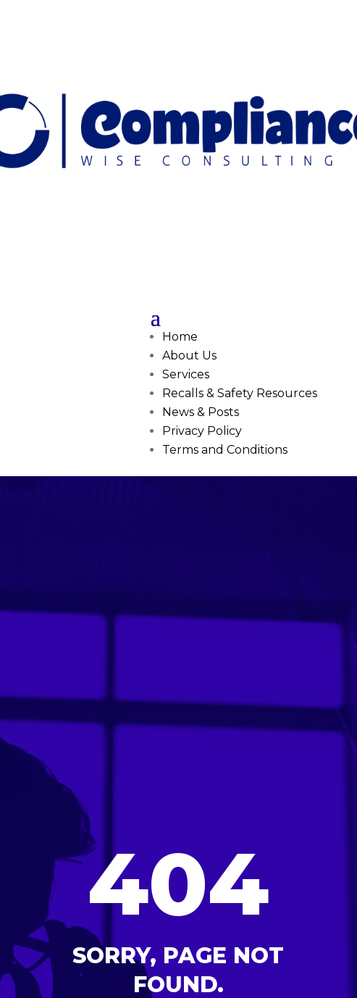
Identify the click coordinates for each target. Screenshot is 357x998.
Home (180, 337)
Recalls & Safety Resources (239, 393)
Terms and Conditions (224, 450)
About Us (189, 355)
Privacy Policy (202, 431)
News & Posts (200, 412)
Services (185, 374)
